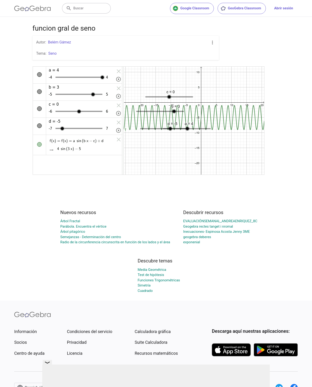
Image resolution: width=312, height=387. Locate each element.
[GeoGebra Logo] (32, 8)
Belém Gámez (59, 42)
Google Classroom (191, 8)
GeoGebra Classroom (240, 8)
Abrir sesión (283, 8)
